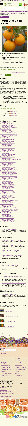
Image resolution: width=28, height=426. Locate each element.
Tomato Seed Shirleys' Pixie (7, 202)
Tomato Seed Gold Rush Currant (8, 169)
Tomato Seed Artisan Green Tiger (8, 134)
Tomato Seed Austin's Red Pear (8, 123)
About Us (17, 358)
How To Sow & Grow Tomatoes (9, 229)
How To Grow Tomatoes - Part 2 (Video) (11, 245)
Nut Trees (8, 11)
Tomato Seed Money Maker (7, 187)
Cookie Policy (17, 0)
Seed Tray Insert (8, 311)
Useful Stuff (18, 363)
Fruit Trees (3, 11)
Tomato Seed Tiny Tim (5, 215)
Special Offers (18, 365)
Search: (5, 8)
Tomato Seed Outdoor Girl (6, 190)
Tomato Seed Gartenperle (6, 163)
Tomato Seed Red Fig (5, 199)
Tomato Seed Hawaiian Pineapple (8, 173)
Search (17, 371)
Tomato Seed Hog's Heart (6, 174)
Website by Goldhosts (5, 396)
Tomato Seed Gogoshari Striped (8, 167)
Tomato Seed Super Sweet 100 (8, 207)
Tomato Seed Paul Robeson (7, 191)
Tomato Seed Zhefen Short (7, 221)
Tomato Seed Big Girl (5, 140)
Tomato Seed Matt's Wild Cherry (8, 185)
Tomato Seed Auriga (5, 136)
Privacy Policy (4, 375)
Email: (1, 350)
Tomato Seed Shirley (5, 201)
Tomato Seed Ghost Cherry (7, 164)
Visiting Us (3, 360)
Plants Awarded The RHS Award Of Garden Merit (14, 283)
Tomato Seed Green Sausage (7, 171)
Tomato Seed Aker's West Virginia (8, 127)
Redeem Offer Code (6, 367)
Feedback (3, 371)
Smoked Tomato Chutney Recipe (10, 265)
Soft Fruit (14, 11)
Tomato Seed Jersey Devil (6, 179)
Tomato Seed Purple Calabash (7, 197)
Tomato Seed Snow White (6, 204)
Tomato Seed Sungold (5, 206)
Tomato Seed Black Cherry (7, 141)
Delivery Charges (5, 365)
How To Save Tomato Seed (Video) (10, 250)
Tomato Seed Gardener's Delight (8, 162)
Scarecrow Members (6, 369)
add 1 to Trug (14, 111)
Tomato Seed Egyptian (6, 158)
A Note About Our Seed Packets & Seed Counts (13, 276)
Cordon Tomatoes (12, 13)
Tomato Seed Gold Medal (6, 168)
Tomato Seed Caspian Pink (7, 150)
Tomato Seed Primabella (6, 195)
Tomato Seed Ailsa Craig (6, 126)
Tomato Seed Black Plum (6, 145)
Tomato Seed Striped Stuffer (7, 205)
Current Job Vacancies (20, 369)
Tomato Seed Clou (4, 153)
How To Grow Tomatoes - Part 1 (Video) (11, 240)
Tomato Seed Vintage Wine (7, 218)
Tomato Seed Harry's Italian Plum (8, 172)
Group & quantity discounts (18, 72)
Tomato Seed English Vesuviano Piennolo (10, 159)
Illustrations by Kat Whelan (7, 393)
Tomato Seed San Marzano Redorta (9, 200)
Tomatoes (4, 13)
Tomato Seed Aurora (5, 122)
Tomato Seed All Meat (5, 129)
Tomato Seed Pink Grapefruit (7, 192)
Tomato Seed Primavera (6, 196)
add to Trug (14, 115)
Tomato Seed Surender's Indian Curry (9, 209)
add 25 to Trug (15, 113)
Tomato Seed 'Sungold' (10, 321)
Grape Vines (20, 11)
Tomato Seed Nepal (5, 188)
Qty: (1, 74)
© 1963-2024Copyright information (5, 390)
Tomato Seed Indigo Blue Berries (8, 177)
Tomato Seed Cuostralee (6, 155)
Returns (17, 373)
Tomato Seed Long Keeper (7, 182)
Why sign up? (3, 353)
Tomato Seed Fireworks (6, 160)
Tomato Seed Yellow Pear (6, 219)
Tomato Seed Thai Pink (6, 213)
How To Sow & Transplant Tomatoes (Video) (12, 255)
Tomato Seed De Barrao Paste (7, 157)
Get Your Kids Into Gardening (9, 294)
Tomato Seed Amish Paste (6, 131)
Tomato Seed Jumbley (5, 181)
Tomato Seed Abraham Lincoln (8, 125)
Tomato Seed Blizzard (5, 146)
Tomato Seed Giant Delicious (7, 165)
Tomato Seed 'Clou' (9, 327)
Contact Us (18, 360)
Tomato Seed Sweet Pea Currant (8, 210)
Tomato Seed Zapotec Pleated (7, 220)
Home (2, 358)
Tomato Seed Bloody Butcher (7, 148)
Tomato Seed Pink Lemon (6, 193)
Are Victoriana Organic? (7, 373)
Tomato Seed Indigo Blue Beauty (8, 176)
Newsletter (3, 348)
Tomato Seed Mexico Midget (7, 186)
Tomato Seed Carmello (6, 149)
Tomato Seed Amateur (5, 130)
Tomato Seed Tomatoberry (6, 216)
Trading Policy (4, 363)
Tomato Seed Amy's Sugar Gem (8, 132)
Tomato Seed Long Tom (6, 183)
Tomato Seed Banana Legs (7, 139)
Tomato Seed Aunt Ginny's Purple (8, 135)
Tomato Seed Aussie (5, 137)
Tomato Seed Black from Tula (7, 143)
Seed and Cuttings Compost (11, 316)
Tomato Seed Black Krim (6, 144)
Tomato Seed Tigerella (5, 214)
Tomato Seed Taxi (4, 211)
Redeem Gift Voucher (20, 367)
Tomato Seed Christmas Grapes (8, 151)
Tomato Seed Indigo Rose (6, 178)
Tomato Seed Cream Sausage (7, 154)
